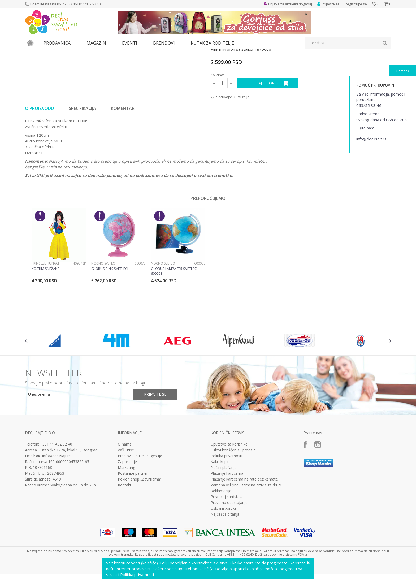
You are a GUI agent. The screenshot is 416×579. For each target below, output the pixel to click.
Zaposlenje (127, 510)
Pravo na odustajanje (229, 551)
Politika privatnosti (226, 505)
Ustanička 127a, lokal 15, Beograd (68, 498)
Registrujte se (356, 4)
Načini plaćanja (224, 516)
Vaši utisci (126, 499)
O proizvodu (39, 157)
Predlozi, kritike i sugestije (140, 505)
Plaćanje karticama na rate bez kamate (244, 528)
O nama (125, 493)
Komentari (123, 157)
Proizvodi (49, 52)
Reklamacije (221, 540)
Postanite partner (133, 522)
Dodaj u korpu (264, 131)
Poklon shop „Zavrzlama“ (139, 528)
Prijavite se (155, 443)
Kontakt (124, 534)
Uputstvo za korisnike (229, 493)
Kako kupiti (220, 510)
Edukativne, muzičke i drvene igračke (114, 52)
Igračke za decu (72, 52)
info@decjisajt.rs (56, 504)
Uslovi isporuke (224, 557)
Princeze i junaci (45, 312)
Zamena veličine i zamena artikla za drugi (246, 534)
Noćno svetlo (103, 312)
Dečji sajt (31, 52)
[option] (59, 305)
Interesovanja (156, 52)
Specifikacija (82, 157)
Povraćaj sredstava (227, 545)
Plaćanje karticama (227, 522)
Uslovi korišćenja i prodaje (233, 499)
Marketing (126, 516)
